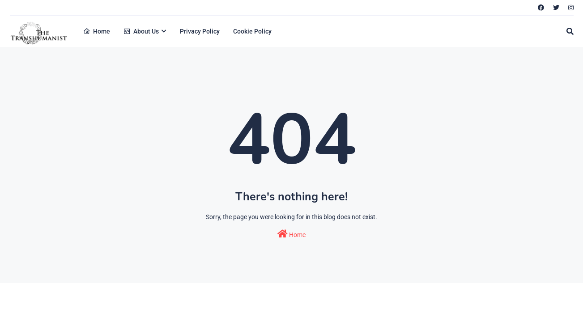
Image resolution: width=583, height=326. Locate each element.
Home (291, 233)
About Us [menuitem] (141, 31)
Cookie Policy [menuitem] (252, 31)
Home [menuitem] (96, 31)
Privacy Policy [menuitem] (200, 31)
